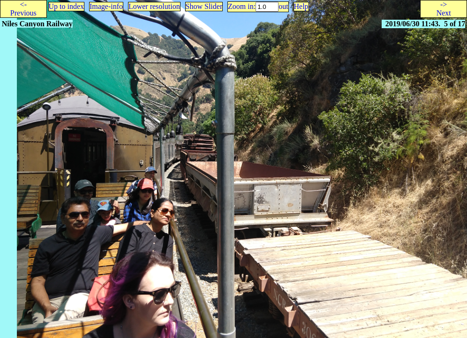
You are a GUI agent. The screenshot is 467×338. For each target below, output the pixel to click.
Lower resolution (154, 6)
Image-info (106, 6)
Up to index (66, 6)
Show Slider (204, 6)
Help (301, 6)
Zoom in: (242, 6)
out (283, 6)
